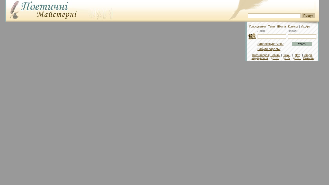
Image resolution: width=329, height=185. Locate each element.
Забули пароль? (269, 49)
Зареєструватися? (271, 44)
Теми (272, 26)
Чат (297, 55)
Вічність (308, 58)
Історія (308, 55)
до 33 (275, 58)
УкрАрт (305, 26)
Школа (281, 26)
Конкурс (293, 26)
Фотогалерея (260, 55)
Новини (275, 55)
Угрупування (260, 58)
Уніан (286, 55)
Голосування (257, 26)
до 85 (297, 58)
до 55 (286, 58)
